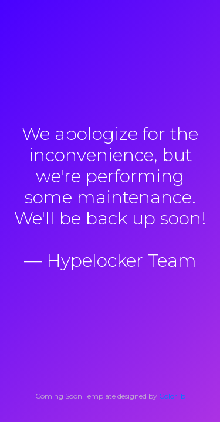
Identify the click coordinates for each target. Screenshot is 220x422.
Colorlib (172, 396)
